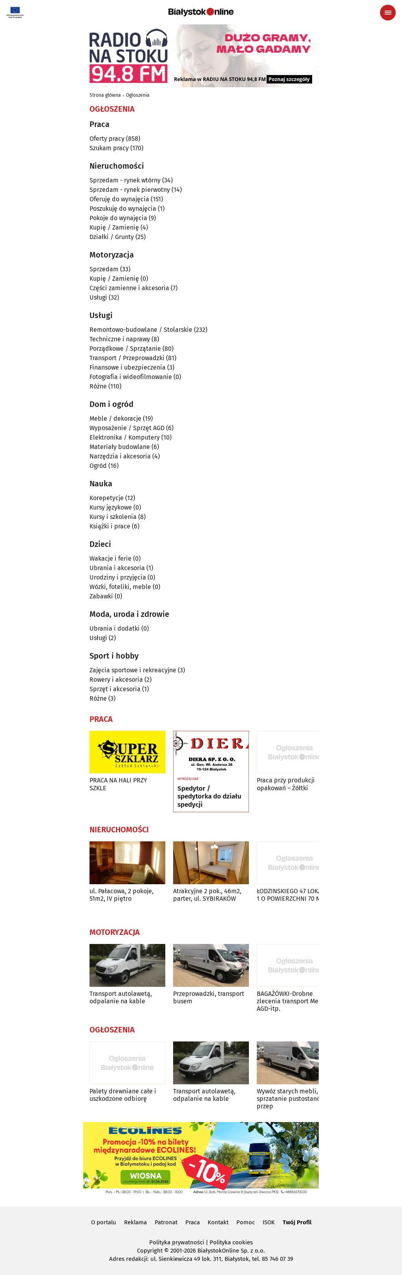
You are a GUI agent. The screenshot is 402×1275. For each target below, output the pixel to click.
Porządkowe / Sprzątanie (125, 348)
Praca (192, 1222)
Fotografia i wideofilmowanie (131, 377)
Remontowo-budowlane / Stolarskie (141, 329)
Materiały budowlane (120, 447)
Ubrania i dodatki (115, 628)
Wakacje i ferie (111, 558)
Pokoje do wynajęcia (118, 218)
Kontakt (218, 1222)
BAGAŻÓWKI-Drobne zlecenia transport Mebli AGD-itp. (291, 1001)
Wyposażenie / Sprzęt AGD (127, 428)
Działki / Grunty (112, 237)
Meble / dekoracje (115, 418)
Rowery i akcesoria (116, 679)
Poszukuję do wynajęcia (123, 208)
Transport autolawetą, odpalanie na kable (121, 997)
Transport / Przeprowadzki (127, 358)
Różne (98, 386)
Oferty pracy (107, 138)
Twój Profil (297, 1222)
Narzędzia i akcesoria (120, 456)
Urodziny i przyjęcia (118, 577)
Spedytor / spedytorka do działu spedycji (209, 797)
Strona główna (105, 95)
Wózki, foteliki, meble (120, 587)
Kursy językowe (111, 507)
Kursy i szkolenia (113, 517)
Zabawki (101, 596)
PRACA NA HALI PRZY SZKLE (118, 783)
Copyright (150, 1250)
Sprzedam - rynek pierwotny (130, 189)
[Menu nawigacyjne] (388, 12)
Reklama (135, 1222)
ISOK (269, 1222)
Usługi (98, 297)
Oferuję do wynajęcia (119, 199)
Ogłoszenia (138, 95)
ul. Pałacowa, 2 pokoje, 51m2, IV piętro (121, 894)
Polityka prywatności (176, 1242)
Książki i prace (110, 526)
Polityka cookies (231, 1242)
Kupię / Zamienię (114, 227)
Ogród (98, 465)
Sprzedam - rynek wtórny (125, 180)
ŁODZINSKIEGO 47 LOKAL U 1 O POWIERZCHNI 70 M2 (294, 894)
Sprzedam (104, 269)
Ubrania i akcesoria (117, 568)
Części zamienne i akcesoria (129, 288)
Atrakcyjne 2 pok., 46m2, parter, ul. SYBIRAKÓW (207, 894)
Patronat (166, 1222)
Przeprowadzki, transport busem (208, 997)
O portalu (103, 1222)
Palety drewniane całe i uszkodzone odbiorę (123, 1094)
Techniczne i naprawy (120, 339)
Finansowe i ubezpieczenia (128, 367)
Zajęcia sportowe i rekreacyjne (133, 670)
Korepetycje (107, 498)
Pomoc (245, 1222)
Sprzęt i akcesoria (115, 689)
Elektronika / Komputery (125, 437)
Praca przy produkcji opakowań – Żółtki (286, 783)
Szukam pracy (109, 148)
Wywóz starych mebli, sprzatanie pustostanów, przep (291, 1098)
